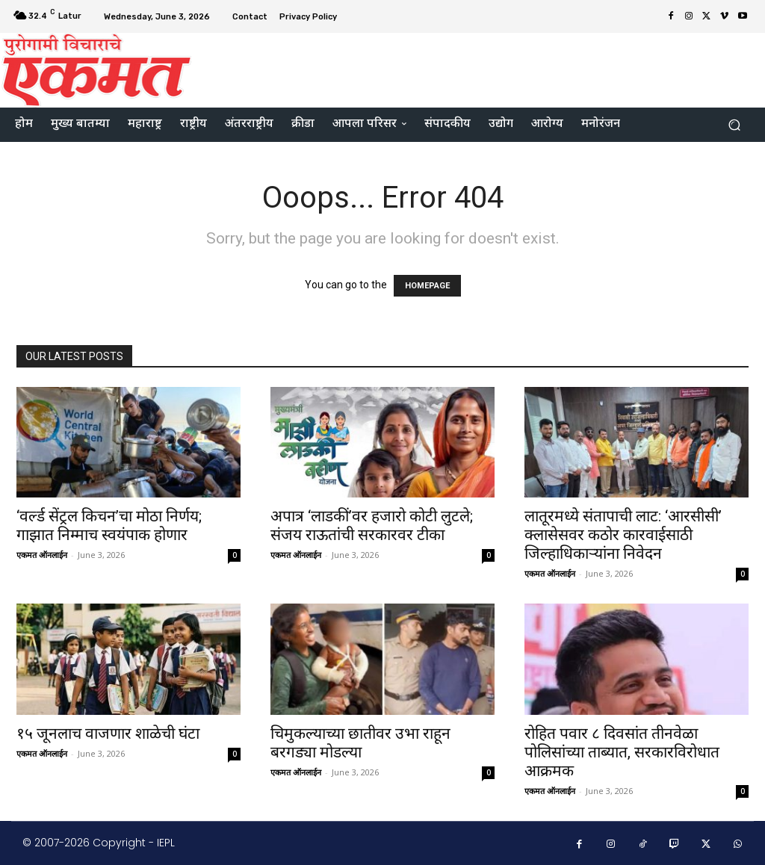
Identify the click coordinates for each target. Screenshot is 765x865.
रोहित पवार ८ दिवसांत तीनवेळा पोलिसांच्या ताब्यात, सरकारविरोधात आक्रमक (621, 752)
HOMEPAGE (427, 286)
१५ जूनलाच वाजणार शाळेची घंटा (107, 733)
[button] (734, 125)
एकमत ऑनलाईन (41, 554)
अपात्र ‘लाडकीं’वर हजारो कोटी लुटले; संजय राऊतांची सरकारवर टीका (371, 525)
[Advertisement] (474, 68)
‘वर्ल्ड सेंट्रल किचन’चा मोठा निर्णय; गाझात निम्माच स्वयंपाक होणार (109, 525)
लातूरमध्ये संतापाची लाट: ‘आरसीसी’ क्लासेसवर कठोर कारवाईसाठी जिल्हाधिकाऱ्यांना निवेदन (623, 534)
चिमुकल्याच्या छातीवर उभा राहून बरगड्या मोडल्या (360, 743)
